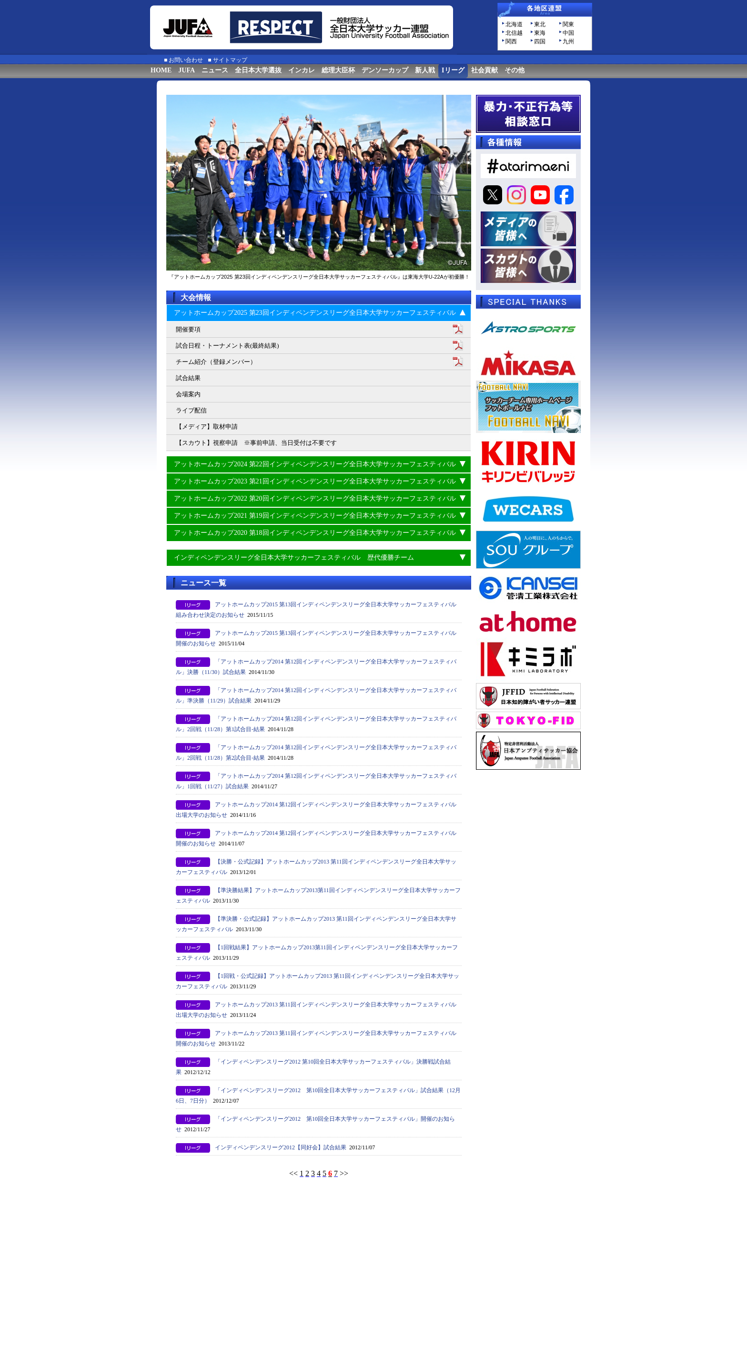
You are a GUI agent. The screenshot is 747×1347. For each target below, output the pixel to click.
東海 (539, 33)
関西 (511, 41)
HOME (161, 70)
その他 (515, 70)
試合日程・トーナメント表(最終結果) (227, 345)
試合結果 (188, 378)
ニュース (215, 70)
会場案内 (188, 394)
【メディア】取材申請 (207, 426)
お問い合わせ (186, 60)
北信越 (514, 33)
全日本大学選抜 (258, 70)
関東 (568, 24)
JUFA (186, 70)
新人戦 (425, 70)
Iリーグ (453, 70)
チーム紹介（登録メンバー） (216, 361)
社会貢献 (484, 70)
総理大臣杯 (338, 70)
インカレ (301, 70)
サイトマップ (230, 60)
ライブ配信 (191, 410)
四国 (539, 41)
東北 (539, 24)
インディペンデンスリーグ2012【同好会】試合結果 (280, 1147)
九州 (568, 41)
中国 (568, 33)
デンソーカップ (385, 70)
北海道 (514, 24)
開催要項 (188, 329)
